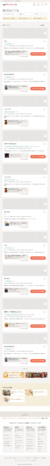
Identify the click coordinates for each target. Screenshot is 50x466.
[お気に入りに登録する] (44, 41)
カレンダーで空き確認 (38, 156)
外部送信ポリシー (29, 457)
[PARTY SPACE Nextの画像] (25, 136)
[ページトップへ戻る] (25, 414)
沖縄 (33, 418)
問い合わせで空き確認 (38, 54)
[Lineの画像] (25, 33)
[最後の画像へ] (45, 33)
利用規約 (10, 457)
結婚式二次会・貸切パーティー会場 (25, 418)
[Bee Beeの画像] (25, 270)
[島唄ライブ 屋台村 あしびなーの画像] (25, 304)
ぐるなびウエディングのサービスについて (21, 460)
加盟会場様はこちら (36, 457)
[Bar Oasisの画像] (25, 204)
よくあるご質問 (33, 460)
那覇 (36, 418)
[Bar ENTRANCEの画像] (25, 66)
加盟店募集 (44, 457)
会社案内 (6, 457)
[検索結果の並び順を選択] (43, 25)
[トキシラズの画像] (25, 101)
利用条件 (14, 457)
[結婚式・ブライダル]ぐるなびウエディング (10, 418)
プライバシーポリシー (21, 457)
